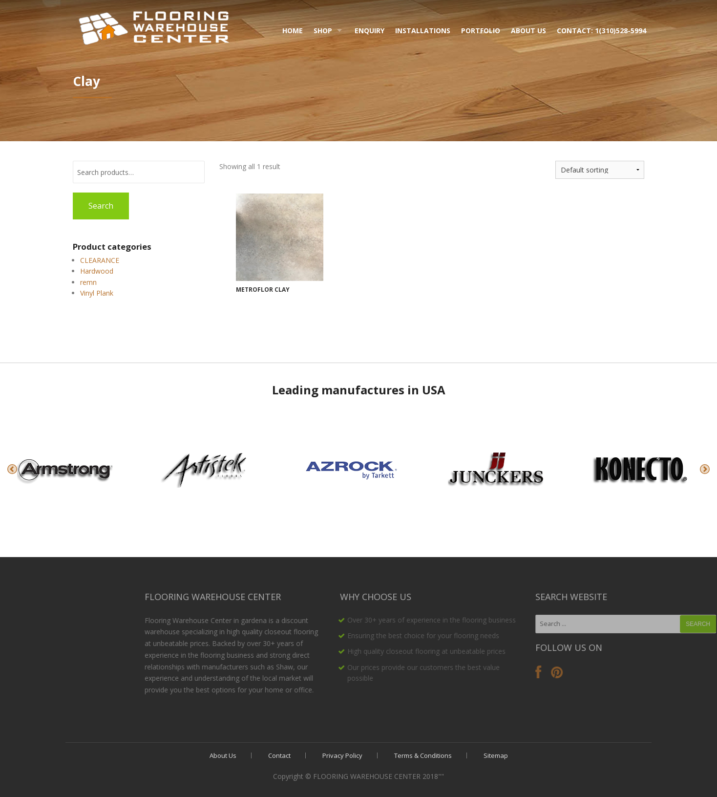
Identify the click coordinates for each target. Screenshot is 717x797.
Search (100, 205)
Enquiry (369, 30)
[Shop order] (599, 170)
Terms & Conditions (423, 755)
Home (292, 30)
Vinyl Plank (96, 293)
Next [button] (705, 469)
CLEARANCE (99, 260)
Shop (323, 30)
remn (88, 282)
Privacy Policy (342, 755)
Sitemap (496, 755)
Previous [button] (12, 469)
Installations (422, 30)
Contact (279, 755)
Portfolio (480, 30)
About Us (528, 30)
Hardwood (96, 271)
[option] (72, 469)
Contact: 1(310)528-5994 (601, 30)
